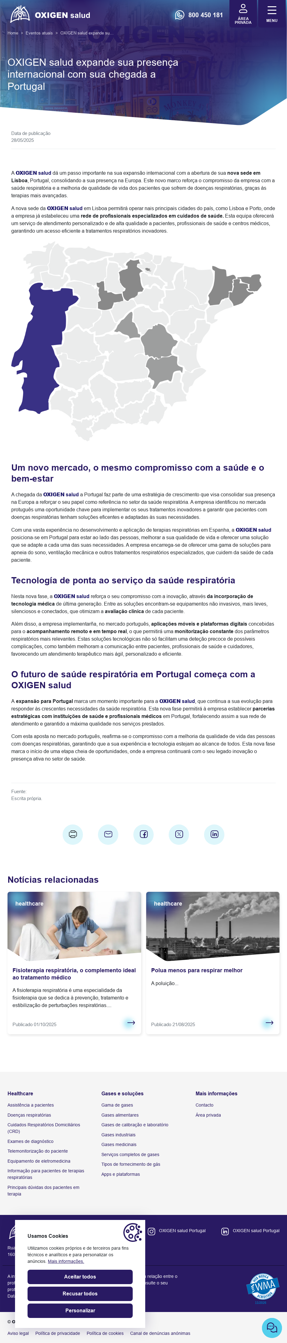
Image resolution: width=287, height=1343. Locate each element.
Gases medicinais (118, 1144)
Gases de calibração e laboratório (134, 1124)
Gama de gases (117, 1105)
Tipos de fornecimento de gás (130, 1164)
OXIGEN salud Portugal (182, 1230)
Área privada (208, 1115)
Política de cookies (105, 1333)
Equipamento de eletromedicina (39, 1161)
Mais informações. (66, 1261)
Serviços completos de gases (130, 1154)
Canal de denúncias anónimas (160, 1333)
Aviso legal (18, 1333)
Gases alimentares (120, 1115)
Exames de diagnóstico (31, 1141)
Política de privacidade (57, 1333)
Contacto (204, 1105)
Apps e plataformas (120, 1174)
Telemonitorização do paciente (38, 1151)
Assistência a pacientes (31, 1105)
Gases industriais (118, 1134)
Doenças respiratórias (29, 1115)
